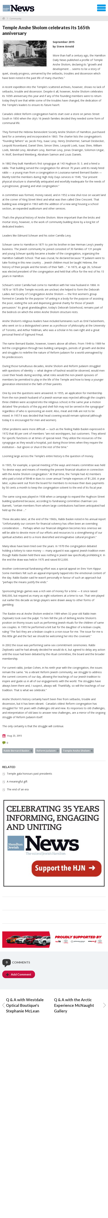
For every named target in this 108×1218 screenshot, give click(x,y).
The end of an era (18, 789)
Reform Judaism (47, 750)
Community (15, 18)
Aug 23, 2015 (12, 736)
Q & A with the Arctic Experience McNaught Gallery (80, 1005)
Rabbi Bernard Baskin (18, 750)
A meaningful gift (17, 781)
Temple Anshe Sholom (77, 750)
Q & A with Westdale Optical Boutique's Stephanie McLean (23, 1005)
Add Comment (18, 974)
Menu (101, 8)
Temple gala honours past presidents (29, 773)
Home (3, 18)
